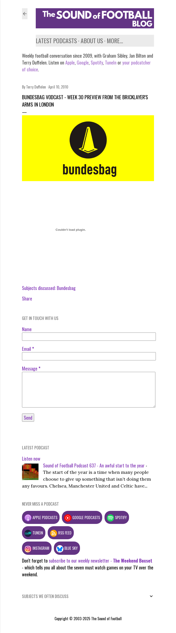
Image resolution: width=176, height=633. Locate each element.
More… (115, 40)
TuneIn (110, 62)
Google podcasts (82, 517)
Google (82, 62)
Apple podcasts (40, 517)
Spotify (97, 62)
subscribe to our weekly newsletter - (100, 560)
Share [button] (27, 298)
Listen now (31, 458)
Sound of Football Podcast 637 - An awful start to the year (94, 465)
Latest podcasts (56, 40)
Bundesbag (66, 287)
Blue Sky (67, 548)
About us (92, 40)
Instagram (36, 548)
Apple (70, 62)
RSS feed (61, 533)
